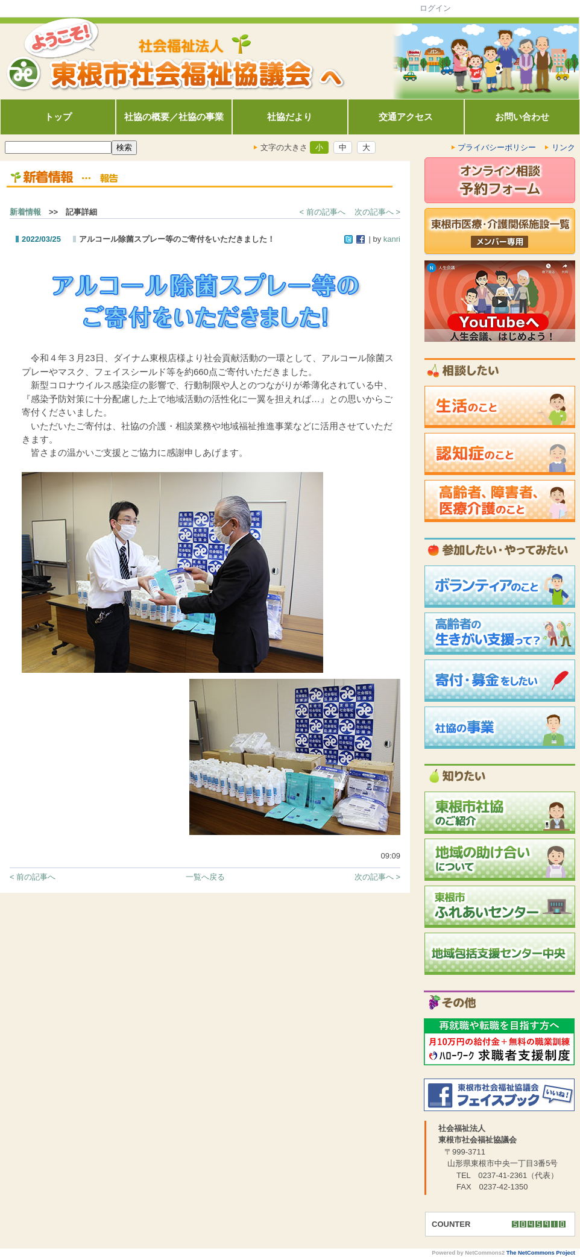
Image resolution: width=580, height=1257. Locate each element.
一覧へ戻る (205, 876)
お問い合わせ (522, 117)
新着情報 (25, 211)
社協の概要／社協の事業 (174, 117)
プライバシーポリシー (497, 147)
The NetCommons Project (540, 1253)
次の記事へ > (377, 211)
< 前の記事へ (322, 211)
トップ (58, 117)
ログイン (435, 8)
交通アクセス (406, 117)
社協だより (289, 117)
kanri (391, 239)
